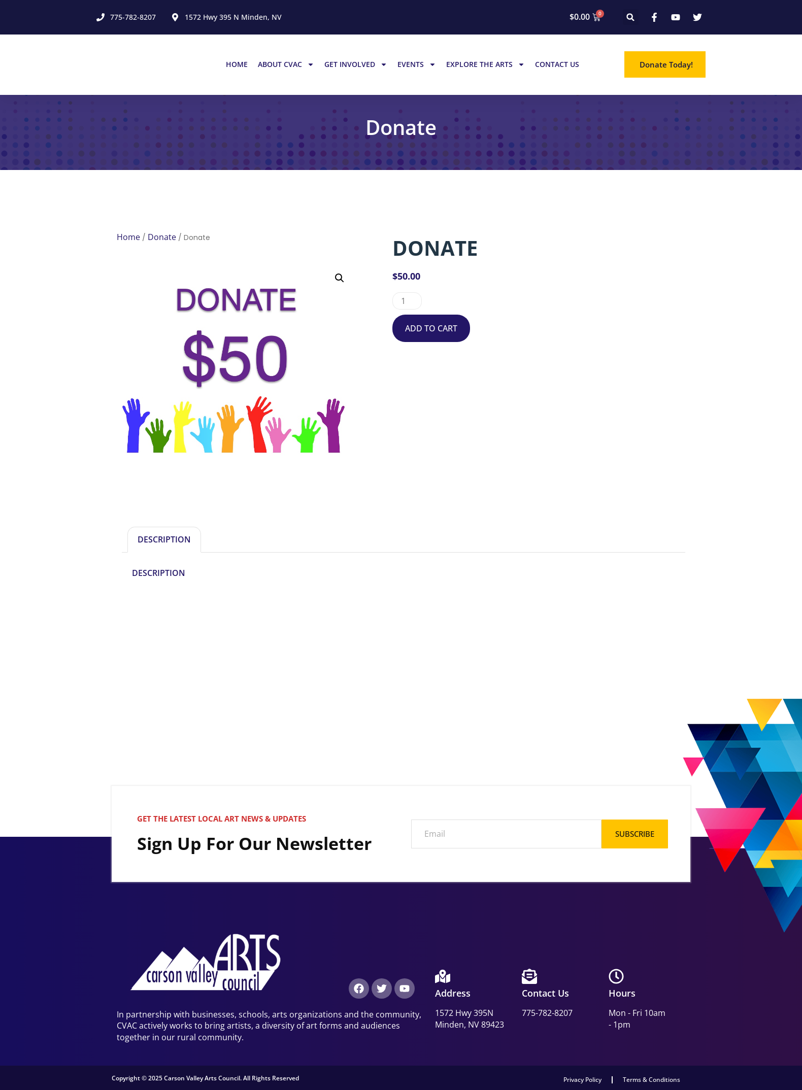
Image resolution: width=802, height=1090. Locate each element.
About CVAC (286, 64)
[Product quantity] (407, 301)
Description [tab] (164, 539)
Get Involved (355, 64)
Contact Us (557, 64)
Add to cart (431, 328)
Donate (162, 237)
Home (237, 64)
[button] (631, 17)
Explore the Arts (485, 64)
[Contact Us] (529, 976)
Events (416, 64)
